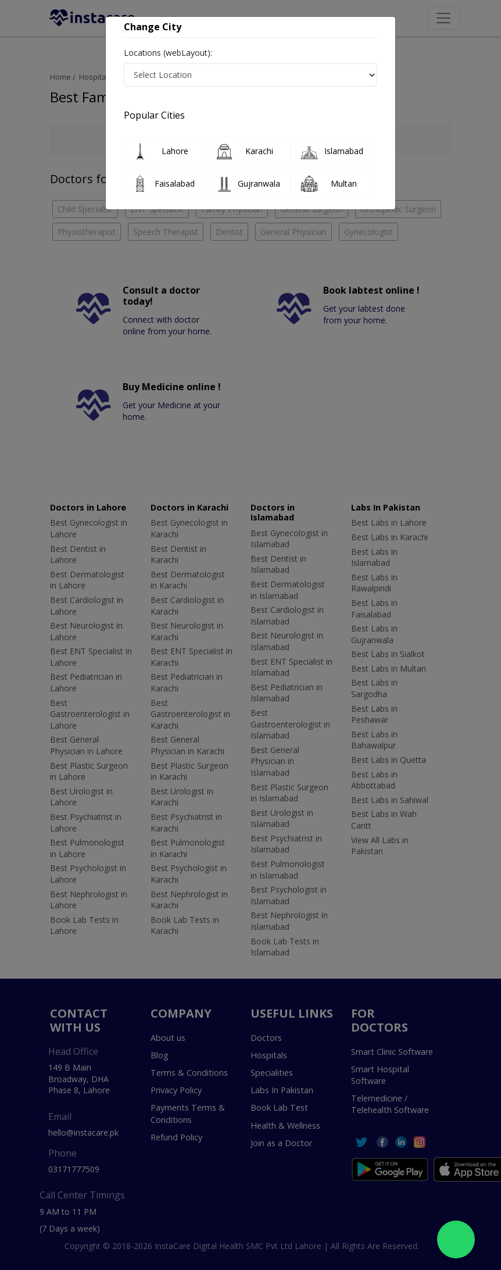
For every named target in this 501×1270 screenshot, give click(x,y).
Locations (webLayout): (168, 52)
